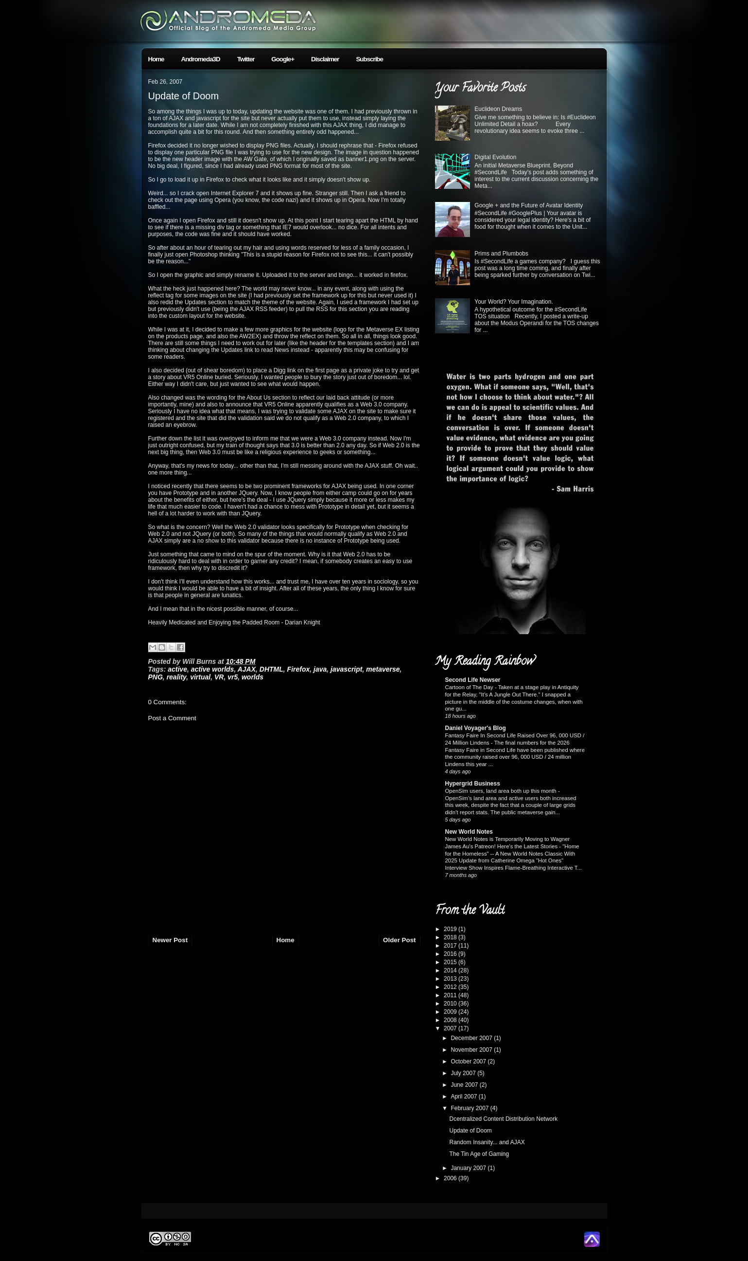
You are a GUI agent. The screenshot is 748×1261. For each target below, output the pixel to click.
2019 (451, 929)
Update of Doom (183, 96)
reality (177, 677)
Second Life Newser (473, 679)
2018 (451, 937)
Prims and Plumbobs (501, 253)
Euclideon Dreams (498, 109)
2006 (451, 1178)
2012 (451, 987)
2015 (451, 962)
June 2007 (465, 1084)
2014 (451, 970)
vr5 (232, 677)
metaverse (383, 669)
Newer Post (170, 940)
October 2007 (469, 1061)
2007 (451, 1028)
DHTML (271, 669)
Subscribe (369, 59)
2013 (451, 978)
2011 (451, 995)
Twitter (246, 59)
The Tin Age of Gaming (479, 1154)
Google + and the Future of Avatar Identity (528, 205)
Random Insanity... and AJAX (486, 1142)
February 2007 (470, 1108)
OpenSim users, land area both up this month (501, 791)
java (320, 669)
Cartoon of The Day (470, 687)
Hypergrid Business (472, 783)
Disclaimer (325, 59)
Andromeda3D (200, 59)
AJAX (247, 669)
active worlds (212, 669)
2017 (451, 945)
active (177, 669)
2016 (451, 953)
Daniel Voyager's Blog (475, 728)
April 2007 (464, 1096)
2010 (451, 1003)
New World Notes (469, 831)
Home (156, 59)
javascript (346, 669)
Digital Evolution (495, 157)
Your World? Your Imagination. (513, 301)
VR (219, 677)
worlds (252, 677)
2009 (451, 1011)
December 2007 (472, 1038)
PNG (155, 677)
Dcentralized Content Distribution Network (503, 1118)
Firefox (298, 669)
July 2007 (464, 1073)
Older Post (399, 940)
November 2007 (472, 1049)
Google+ (282, 59)
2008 (451, 1020)
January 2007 (469, 1168)
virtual (200, 677)
